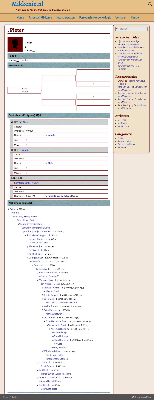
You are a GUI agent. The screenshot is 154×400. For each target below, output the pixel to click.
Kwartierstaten (65, 17)
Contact (135, 17)
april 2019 (122, 123)
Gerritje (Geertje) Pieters (26, 183)
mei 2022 (122, 120)
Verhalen (121, 17)
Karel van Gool (124, 87)
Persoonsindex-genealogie (95, 17)
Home (20, 17)
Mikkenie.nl (13, 397)
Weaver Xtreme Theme (143, 397)
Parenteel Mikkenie (40, 17)
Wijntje (25, 150)
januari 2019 (123, 126)
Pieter (26, 122)
